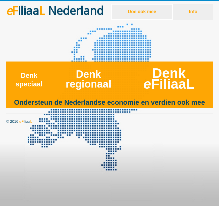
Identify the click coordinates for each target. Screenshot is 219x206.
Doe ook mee (142, 11)
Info (193, 11)
